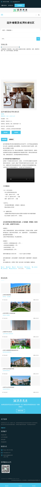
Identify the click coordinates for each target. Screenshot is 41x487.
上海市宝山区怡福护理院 (8, 369)
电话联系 (16, 132)
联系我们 (19, 5)
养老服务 (8, 79)
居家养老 (15, 79)
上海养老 (35, 267)
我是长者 (10, 5)
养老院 (27, 79)
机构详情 (4, 139)
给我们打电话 (20, 410)
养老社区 (28, 267)
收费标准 (11, 139)
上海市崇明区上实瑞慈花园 (8, 313)
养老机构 (9, 30)
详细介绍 (3, 428)
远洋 (3, 267)
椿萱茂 (8, 267)
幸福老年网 (3, 435)
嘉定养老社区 (13, 269)
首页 (3, 30)
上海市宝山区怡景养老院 (8, 387)
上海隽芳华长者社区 (7, 332)
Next (34, 92)
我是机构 (4, 5)
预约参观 (5, 132)
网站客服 (33, 485)
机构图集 (28, 268)
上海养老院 (5, 269)
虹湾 (14, 267)
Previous (3, 92)
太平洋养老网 (4, 437)
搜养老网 (3, 440)
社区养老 (22, 79)
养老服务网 (3, 442)
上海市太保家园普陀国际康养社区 (10, 350)
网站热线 (20, 485)
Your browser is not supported (20, 175)
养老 (3, 79)
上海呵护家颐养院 (6, 295)
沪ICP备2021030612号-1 (16, 480)
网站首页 (6, 485)
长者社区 (21, 267)
